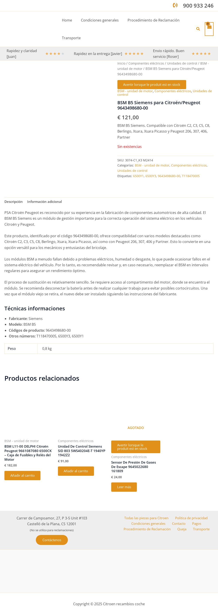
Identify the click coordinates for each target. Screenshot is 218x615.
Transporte (201, 529)
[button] (198, 29)
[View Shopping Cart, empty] (209, 29)
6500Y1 (138, 177)
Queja (184, 529)
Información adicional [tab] (47, 202)
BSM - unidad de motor (136, 92)
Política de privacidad (192, 517)
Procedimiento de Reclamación (149, 529)
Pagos (196, 523)
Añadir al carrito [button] (24, 478)
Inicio (121, 63)
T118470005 (191, 177)
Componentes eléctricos (147, 63)
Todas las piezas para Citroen (145, 517)
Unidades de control (183, 63)
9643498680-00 (169, 177)
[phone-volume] (175, 5)
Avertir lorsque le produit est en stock (155, 85)
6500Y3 (150, 177)
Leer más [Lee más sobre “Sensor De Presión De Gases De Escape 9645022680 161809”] (125, 491)
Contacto (180, 523)
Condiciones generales (150, 523)
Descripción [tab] (14, 202)
